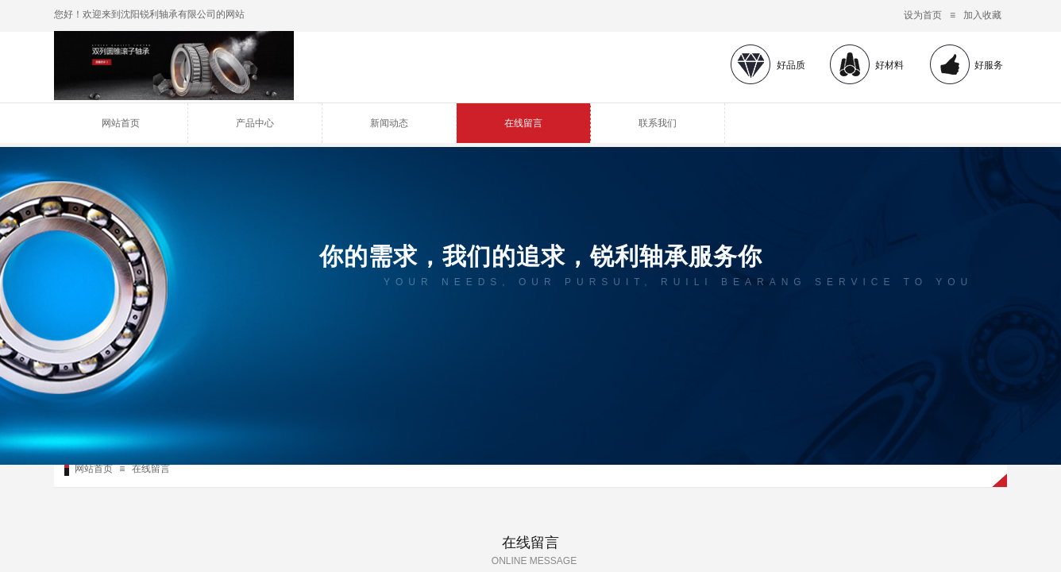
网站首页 (121, 123)
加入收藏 (982, 15)
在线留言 (523, 123)
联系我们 (658, 123)
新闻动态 (389, 123)
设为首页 (923, 15)
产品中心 (255, 123)
